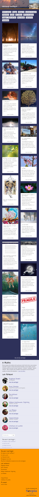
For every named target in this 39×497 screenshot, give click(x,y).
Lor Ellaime (3, 473)
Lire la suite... (21, 371)
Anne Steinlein (4, 467)
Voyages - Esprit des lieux (9, 18)
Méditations (6, 15)
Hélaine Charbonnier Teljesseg (8, 471)
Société (12, 15)
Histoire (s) (21, 12)
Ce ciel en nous (5, 443)
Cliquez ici (31, 494)
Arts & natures (7, 12)
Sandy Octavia (4, 478)
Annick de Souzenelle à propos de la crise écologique (13, 461)
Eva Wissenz (4, 469)
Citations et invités (5, 480)
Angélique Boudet (5, 465)
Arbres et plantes (28, 15)
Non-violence (19, 15)
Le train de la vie (6, 445)
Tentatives (6, 20)
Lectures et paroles (31, 12)
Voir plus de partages (20, 358)
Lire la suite (10, 59)
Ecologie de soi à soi (7, 447)
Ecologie (15, 12)
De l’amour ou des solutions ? (9, 441)
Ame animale (21, 18)
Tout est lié (29, 18)
